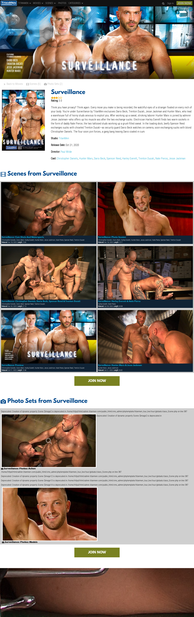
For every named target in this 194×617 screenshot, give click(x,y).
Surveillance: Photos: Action (18, 469)
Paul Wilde (66, 151)
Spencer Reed (114, 158)
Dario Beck (99, 158)
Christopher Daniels (67, 158)
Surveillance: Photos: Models (19, 542)
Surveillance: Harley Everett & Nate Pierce (119, 301)
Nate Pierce (161, 158)
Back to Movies (13, 84)
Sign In (170, 3)
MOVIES (38, 3)
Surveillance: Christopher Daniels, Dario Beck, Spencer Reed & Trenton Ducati (41, 301)
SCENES (50, 3)
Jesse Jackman (177, 158)
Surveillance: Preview (13, 365)
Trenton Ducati (146, 158)
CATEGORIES (76, 3)
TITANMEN (24, 3)
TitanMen (64, 138)
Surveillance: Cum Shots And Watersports (23, 237)
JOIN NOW (184, 3)
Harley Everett (129, 158)
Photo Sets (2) (53, 84)
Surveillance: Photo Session (112, 237)
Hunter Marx (86, 158)
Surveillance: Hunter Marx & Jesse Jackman (120, 365)
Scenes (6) (33, 84)
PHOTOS (62, 3)
